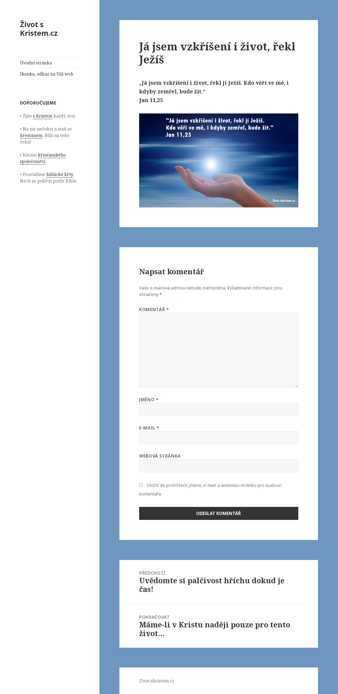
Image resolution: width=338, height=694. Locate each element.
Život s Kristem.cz (39, 28)
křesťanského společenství (43, 158)
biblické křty (59, 174)
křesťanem (31, 135)
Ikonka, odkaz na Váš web (46, 74)
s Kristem (42, 116)
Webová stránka (160, 456)
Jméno (148, 400)
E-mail (149, 428)
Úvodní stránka (36, 63)
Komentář (154, 309)
